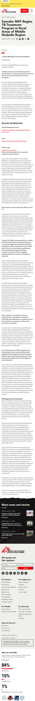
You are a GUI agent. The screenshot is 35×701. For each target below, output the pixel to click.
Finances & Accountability (9, 587)
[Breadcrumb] (17, 17)
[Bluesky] (6, 573)
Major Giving (5, 592)
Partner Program (6, 594)
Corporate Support (7, 602)
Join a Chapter (22, 592)
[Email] (9, 568)
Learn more (5, 6)
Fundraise (21, 584)
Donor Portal (5, 584)
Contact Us (5, 625)
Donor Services (6, 582)
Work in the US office (24, 609)
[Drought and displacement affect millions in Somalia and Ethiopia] (17, 514)
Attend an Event (22, 587)
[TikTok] (25, 573)
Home (3, 17)
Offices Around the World (9, 611)
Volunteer (21, 589)
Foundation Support (7, 599)
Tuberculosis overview (9, 150)
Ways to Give (5, 589)
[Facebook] (3, 573)
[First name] (9, 564)
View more (6, 60)
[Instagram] (14, 573)
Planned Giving (6, 597)
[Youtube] (18, 573)
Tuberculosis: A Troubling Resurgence (14, 141)
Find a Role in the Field (24, 611)
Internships (21, 618)
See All (4, 507)
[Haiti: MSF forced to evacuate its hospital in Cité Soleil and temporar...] (17, 524)
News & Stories (11, 17)
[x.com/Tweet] (10, 573)
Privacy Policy (5, 628)
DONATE (24, 11)
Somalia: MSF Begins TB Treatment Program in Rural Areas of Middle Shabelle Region (16, 57)
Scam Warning (6, 630)
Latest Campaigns (23, 582)
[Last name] (25, 564)
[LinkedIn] (22, 573)
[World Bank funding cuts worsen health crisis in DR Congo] (17, 534)
